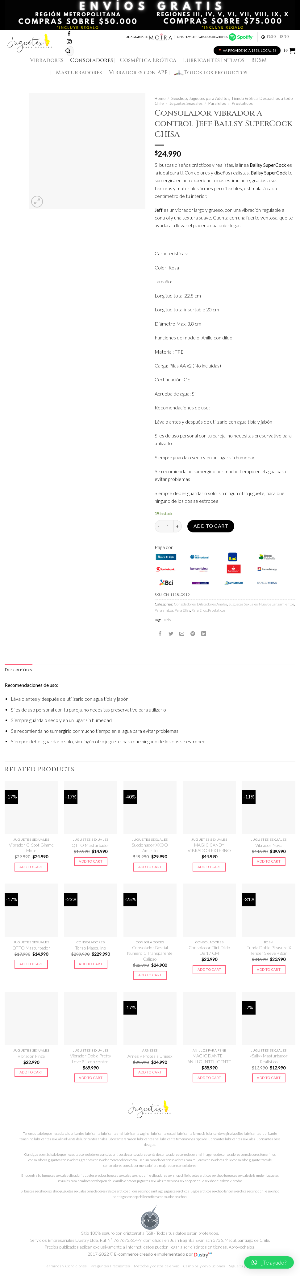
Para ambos (164, 610)
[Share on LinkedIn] (204, 633)
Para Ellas (182, 610)
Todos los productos (211, 72)
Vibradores (46, 60)
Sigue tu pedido (242, 1266)
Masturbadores (79, 72)
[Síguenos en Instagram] (69, 42)
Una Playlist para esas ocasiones (215, 37)
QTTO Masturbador (91, 845)
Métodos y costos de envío (156, 1266)
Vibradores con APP (138, 72)
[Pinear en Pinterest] (193, 633)
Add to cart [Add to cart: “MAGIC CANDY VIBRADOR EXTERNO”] (209, 867)
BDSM (259, 60)
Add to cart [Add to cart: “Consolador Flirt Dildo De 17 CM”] (209, 969)
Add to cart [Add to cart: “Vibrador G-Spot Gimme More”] (31, 867)
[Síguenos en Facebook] (69, 34)
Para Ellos (217, 103)
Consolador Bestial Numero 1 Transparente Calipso (150, 953)
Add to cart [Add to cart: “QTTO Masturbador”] (90, 861)
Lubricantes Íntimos (213, 60)
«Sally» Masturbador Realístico (269, 1058)
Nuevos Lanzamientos (276, 604)
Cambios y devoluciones (204, 1266)
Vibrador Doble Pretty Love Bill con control (90, 1058)
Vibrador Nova (268, 845)
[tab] (18, 670)
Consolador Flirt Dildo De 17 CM (209, 950)
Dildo (166, 619)
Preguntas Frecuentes (110, 1266)
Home (160, 98)
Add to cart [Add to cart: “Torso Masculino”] (90, 964)
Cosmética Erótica (148, 60)
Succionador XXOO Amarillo (150, 847)
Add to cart (211, 526)
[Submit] (68, 51)
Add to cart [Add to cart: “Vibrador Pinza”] (31, 1072)
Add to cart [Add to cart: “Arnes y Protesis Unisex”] (150, 1072)
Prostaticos (242, 103)
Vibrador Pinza (31, 1056)
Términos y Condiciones (66, 1266)
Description (18, 670)
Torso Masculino (90, 947)
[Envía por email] (182, 633)
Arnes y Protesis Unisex (150, 1056)
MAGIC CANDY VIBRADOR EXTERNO (209, 847)
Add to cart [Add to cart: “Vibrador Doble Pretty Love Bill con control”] (90, 1078)
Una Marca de (149, 37)
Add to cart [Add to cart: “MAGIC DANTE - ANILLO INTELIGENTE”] (209, 1078)
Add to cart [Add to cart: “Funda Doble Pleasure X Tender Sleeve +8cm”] (269, 969)
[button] (269, 1262)
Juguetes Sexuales (185, 103)
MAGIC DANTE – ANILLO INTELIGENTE (209, 1058)
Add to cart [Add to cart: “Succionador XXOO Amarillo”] (150, 867)
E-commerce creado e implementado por (163, 1254)
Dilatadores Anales (212, 604)
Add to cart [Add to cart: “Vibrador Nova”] (269, 861)
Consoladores (91, 60)
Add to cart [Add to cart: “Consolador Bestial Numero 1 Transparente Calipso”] (150, 975)
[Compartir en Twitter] (171, 633)
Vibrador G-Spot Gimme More (31, 847)
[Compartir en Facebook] (160, 633)
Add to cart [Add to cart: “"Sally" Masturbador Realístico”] (269, 1078)
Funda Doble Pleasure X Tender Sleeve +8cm (269, 950)
